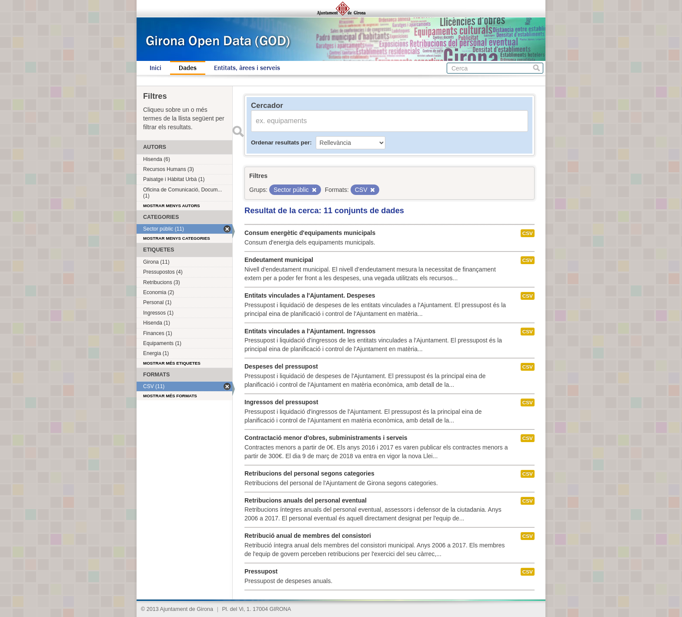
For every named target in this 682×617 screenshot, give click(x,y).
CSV (527, 233)
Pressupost (260, 571)
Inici (155, 68)
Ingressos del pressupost (281, 402)
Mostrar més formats (170, 395)
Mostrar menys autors (171, 205)
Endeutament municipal (278, 259)
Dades (188, 68)
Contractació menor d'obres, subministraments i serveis (325, 437)
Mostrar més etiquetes (172, 363)
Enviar (237, 131)
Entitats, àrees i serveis (247, 68)
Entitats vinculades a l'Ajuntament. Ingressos (309, 331)
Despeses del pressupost (281, 366)
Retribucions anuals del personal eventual (305, 500)
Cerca (536, 68)
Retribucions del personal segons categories (309, 473)
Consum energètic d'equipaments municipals (309, 232)
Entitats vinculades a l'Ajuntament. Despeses (309, 295)
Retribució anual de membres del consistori (307, 535)
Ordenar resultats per (280, 142)
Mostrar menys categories (176, 238)
